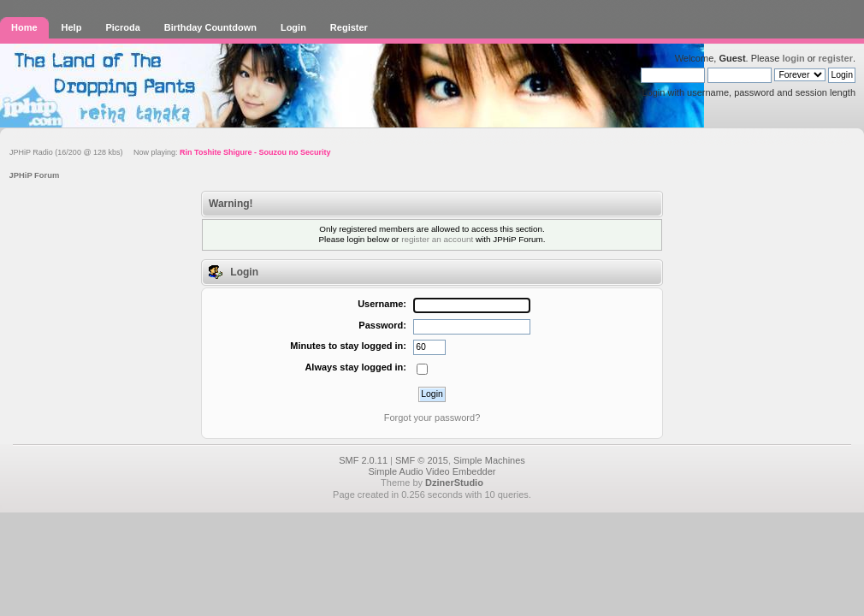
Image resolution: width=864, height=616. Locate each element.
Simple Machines (489, 460)
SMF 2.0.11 (363, 460)
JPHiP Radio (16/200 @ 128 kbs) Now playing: (169, 152)
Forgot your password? (432, 417)
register (836, 58)
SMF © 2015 (421, 460)
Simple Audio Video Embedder (431, 471)
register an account (437, 239)
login (793, 58)
